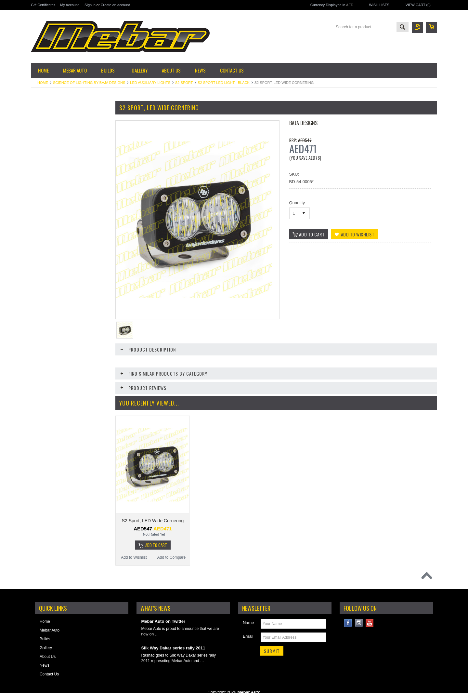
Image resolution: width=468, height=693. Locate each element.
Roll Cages (44, 324)
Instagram (359, 609)
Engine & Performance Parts (59, 175)
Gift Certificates (43, 5)
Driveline (42, 153)
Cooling (41, 142)
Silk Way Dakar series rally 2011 (173, 633)
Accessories (45, 120)
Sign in (90, 5)
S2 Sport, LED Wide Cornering (153, 500)
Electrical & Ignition (51, 164)
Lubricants (43, 268)
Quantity (297, 202)
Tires (38, 258)
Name (248, 608)
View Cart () (418, 5)
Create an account (115, 5)
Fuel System (45, 197)
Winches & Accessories (54, 373)
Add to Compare (89, 521)
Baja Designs (303, 123)
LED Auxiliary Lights (150, 83)
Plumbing (42, 302)
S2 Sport (184, 83)
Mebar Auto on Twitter (163, 607)
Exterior (41, 186)
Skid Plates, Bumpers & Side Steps (59, 349)
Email (248, 622)
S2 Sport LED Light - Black (224, 83)
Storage (41, 235)
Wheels (40, 247)
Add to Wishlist (50, 521)
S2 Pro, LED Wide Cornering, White (70, 484)
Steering (41, 362)
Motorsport (43, 279)
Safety (40, 335)
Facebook (348, 609)
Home (42, 83)
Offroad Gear (45, 290)
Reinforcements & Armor (55, 313)
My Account (69, 5)
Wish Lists (379, 5)
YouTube (370, 609)
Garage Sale (45, 131)
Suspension (44, 224)
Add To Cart (73, 508)
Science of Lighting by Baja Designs (89, 83)
